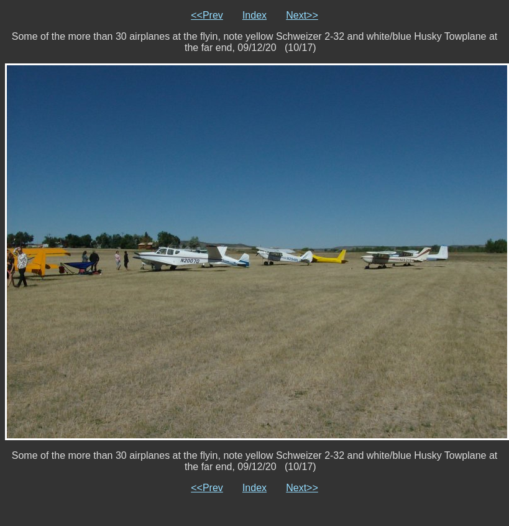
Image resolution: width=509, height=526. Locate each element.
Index (254, 15)
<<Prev (207, 15)
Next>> (302, 15)
